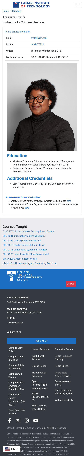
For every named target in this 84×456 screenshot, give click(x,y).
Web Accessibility (64, 400)
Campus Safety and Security (16, 367)
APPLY (70, 283)
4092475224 (37, 44)
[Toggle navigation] (78, 5)
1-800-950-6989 (15, 322)
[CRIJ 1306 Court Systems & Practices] (22, 240)
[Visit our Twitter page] (18, 420)
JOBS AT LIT (41, 340)
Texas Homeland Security (63, 358)
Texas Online (61, 366)
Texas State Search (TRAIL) (62, 374)
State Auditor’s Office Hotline (39, 407)
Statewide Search (64, 349)
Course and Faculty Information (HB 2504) (16, 399)
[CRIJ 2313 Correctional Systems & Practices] (25, 249)
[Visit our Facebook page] (9, 420)
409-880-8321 (14, 332)
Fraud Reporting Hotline (16, 412)
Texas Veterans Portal (63, 383)
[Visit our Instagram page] (27, 420)
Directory (16, 11)
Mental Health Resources (39, 374)
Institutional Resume (38, 358)
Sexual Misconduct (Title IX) (40, 397)
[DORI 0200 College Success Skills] (20, 258)
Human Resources (41, 349)
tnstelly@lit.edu (38, 38)
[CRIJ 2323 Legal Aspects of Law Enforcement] (26, 254)
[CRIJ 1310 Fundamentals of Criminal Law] (24, 245)
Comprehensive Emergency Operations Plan (16, 386)
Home (6, 11)
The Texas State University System (64, 392)
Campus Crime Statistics (15, 358)
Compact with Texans (15, 375)
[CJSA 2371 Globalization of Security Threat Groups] (28, 231)
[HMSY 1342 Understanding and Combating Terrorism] (29, 263)
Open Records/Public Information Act (40, 385)
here (69, 201)
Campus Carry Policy (15, 350)
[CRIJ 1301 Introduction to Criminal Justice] (24, 236)
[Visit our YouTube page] (35, 420)
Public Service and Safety (17, 31)
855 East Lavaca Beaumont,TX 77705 (26, 302)
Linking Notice (39, 366)
